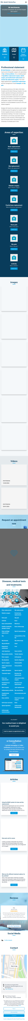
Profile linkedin (8, 940)
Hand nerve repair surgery (19, 698)
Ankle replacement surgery (7, 666)
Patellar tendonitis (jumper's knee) (6, 627)
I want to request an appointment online (14, 731)
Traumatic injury (6, 673)
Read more (14, 151)
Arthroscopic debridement (18, 706)
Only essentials (14, 1012)
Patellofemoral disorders (6, 683)
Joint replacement (19, 687)
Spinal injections (6, 705)
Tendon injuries (19, 654)
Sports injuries (18, 670)
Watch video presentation (14, 13)
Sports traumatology (20, 631)
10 (24, 922)
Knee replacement (6, 610)
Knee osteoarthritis (7, 623)
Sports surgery (6, 663)
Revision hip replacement (18, 674)
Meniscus (17, 623)
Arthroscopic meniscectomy (6, 711)
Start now (14, 755)
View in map (14, 966)
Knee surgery (5, 657)
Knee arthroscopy (19, 626)
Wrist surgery (5, 687)
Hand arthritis (18, 651)
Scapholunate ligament (5, 694)
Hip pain (17, 617)
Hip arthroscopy (19, 640)
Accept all (14, 1015)
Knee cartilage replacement (5, 632)
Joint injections (6, 651)
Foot (16, 646)
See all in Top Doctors (14, 926)
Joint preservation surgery (19, 679)
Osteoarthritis (18, 665)
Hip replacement (19, 610)
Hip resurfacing (19, 690)
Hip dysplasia (5, 660)
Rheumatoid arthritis (7, 654)
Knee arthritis (5, 698)
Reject (14, 1008)
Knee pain (4, 617)
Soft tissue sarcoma (7, 702)
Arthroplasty (18, 657)
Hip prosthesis (5, 643)
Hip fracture (5, 640)
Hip (3, 636)
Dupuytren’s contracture (5, 647)
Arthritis (4, 620)
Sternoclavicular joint (20, 693)
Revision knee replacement (18, 683)
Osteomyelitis (18, 663)
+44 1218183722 (9, 989)
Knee (16, 620)
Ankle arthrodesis (6, 670)
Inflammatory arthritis (7, 690)
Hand (16, 643)
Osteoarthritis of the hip (20, 636)
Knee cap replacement (5, 679)
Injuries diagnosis (19, 660)
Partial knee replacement (18, 614)
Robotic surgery (6, 613)
